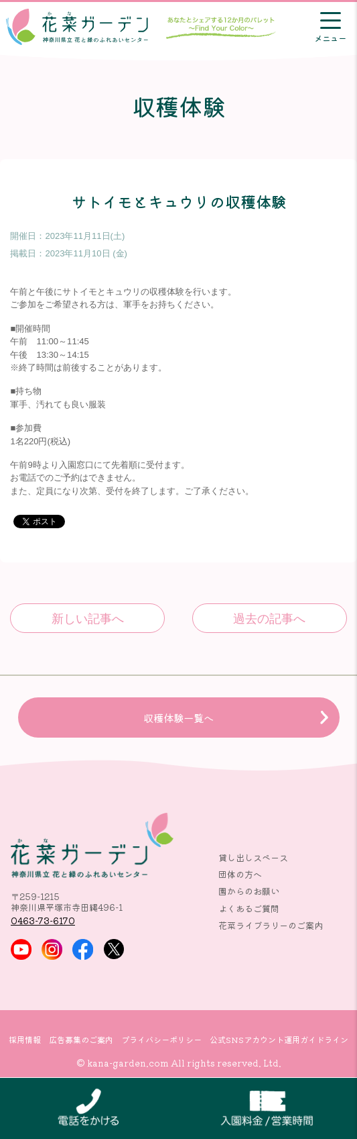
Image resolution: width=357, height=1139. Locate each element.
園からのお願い (248, 891)
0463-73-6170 (43, 920)
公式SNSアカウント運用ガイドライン (279, 1040)
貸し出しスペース (253, 857)
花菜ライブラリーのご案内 (270, 925)
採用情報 (25, 1040)
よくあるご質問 (248, 908)
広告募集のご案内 (81, 1040)
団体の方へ (240, 874)
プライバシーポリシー (161, 1040)
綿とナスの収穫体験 (269, 618)
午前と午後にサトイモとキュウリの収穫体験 (87, 618)
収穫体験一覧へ (178, 717)
